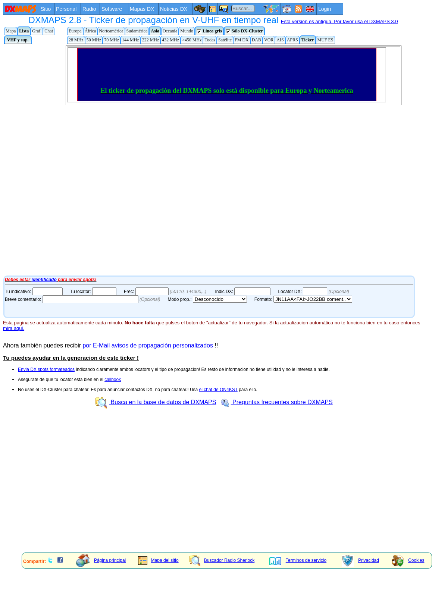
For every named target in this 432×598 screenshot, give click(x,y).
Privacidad (360, 560)
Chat (48, 31)
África (90, 31)
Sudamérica (137, 31)
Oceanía (170, 31)
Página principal (101, 560)
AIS (280, 40)
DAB (256, 40)
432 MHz (170, 40)
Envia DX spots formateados (46, 369)
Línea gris (209, 31)
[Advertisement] (127, 495)
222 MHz (150, 40)
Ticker (307, 40)
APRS (292, 40)
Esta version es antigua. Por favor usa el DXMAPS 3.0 (339, 21)
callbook (112, 379)
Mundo (186, 31)
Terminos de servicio (297, 560)
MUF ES (325, 40)
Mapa (11, 31)
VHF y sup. (18, 40)
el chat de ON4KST (218, 389)
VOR (268, 40)
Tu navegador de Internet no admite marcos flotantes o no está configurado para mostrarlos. (208, 159)
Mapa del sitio (158, 560)
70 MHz (111, 40)
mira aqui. (13, 328)
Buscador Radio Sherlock (222, 560)
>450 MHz (191, 40)
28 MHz (76, 40)
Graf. (36, 31)
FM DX (242, 40)
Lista (24, 31)
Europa (75, 31)
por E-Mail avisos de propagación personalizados (147, 345)
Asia (155, 31)
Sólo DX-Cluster (244, 31)
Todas (209, 40)
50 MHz (94, 40)
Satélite (225, 40)
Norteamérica (111, 31)
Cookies (408, 560)
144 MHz (130, 40)
